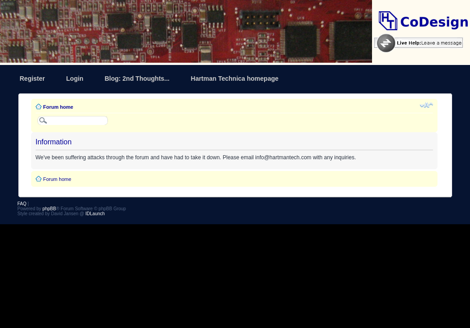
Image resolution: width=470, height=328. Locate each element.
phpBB (49, 208)
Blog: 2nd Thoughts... (137, 78)
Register (32, 78)
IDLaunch (95, 213)
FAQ (22, 203)
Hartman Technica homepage (235, 78)
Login (75, 78)
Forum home (58, 107)
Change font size (426, 105)
